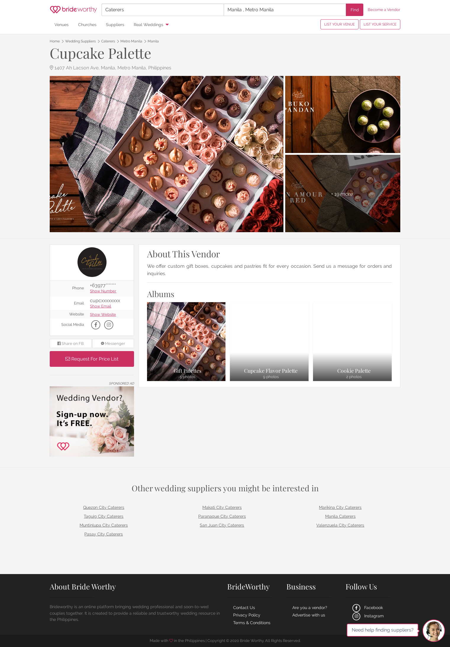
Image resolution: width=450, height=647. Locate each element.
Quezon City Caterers (103, 507)
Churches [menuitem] (87, 24)
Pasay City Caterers (103, 534)
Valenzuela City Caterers (340, 525)
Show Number (103, 291)
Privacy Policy (246, 615)
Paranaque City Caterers (222, 516)
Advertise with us (308, 615)
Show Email (100, 306)
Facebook (367, 607)
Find (355, 9)
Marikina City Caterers (340, 507)
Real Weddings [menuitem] (148, 24)
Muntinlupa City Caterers (104, 525)
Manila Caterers (340, 516)
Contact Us (244, 607)
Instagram (367, 615)
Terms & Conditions (251, 622)
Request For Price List (91, 359)
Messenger (113, 343)
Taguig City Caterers (103, 516)
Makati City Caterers (222, 507)
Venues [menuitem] (61, 24)
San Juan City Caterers (222, 525)
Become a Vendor (384, 9)
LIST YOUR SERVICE (380, 24)
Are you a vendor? (309, 607)
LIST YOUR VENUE (339, 24)
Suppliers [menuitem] (115, 24)
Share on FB (70, 343)
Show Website (103, 315)
